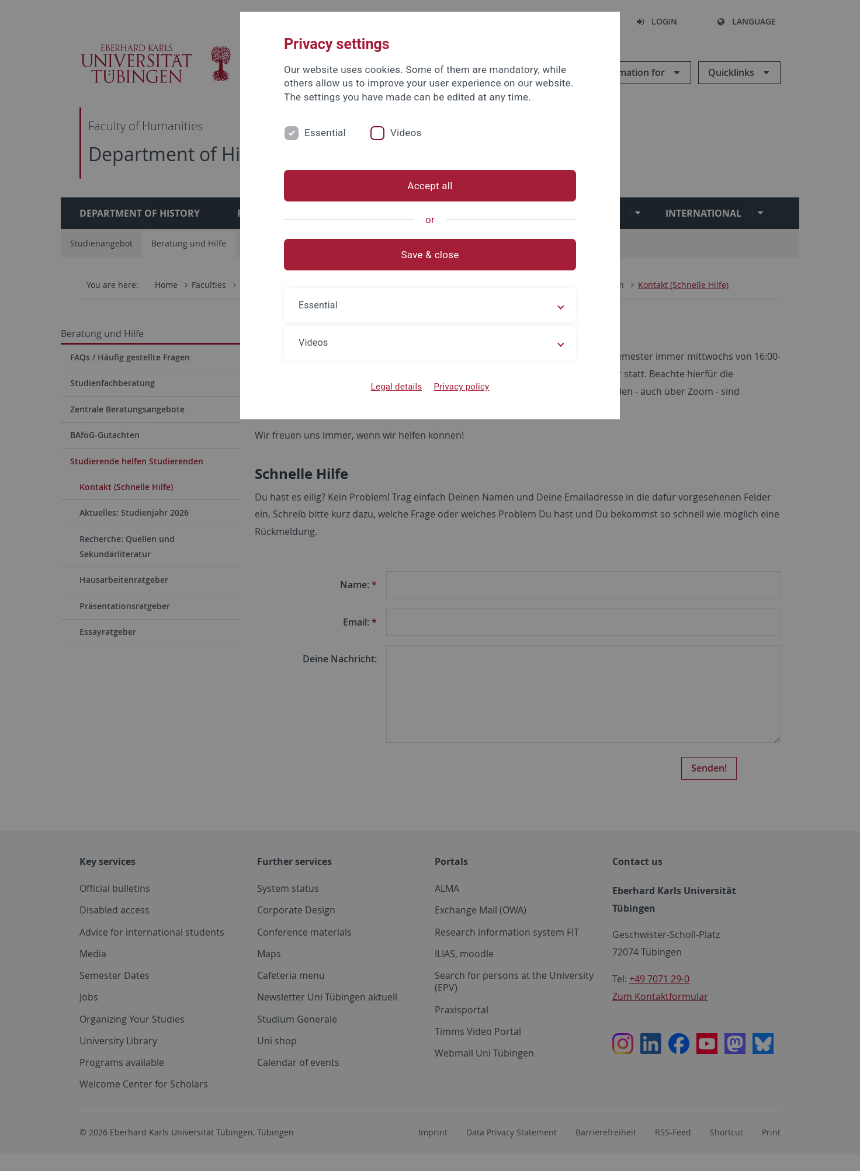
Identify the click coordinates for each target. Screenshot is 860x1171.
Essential (325, 132)
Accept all (429, 186)
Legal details (396, 386)
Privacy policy (461, 386)
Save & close (430, 254)
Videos (406, 132)
